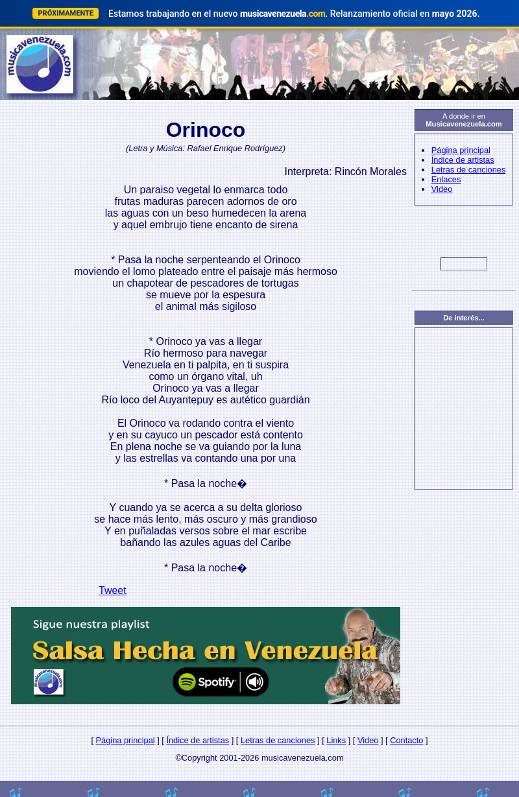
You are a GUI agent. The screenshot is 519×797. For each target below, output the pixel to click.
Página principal (460, 150)
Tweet (113, 590)
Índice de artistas (462, 160)
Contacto (406, 740)
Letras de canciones (468, 169)
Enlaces (446, 179)
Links (336, 740)
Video (442, 189)
